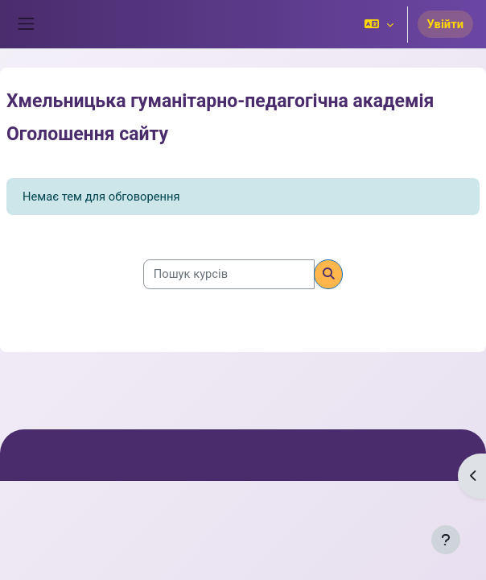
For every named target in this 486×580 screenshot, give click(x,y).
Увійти (445, 24)
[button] (378, 24)
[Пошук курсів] (229, 273)
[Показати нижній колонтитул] (445, 539)
